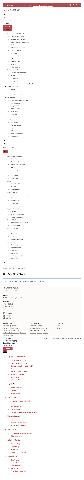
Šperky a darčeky (15, 67)
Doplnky (10, 58)
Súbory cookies (12, 330)
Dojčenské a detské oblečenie (16, 34)
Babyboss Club (12, 119)
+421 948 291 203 (13, 5)
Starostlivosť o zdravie (17, 94)
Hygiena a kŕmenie (13, 86)
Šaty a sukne (14, 53)
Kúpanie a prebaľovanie (17, 92)
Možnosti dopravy (14, 333)
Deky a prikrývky (15, 108)
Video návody (14, 136)
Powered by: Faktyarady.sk (51, 338)
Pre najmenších (15, 81)
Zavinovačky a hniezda (17, 117)
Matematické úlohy (16, 125)
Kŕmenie (13, 89)
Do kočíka (13, 64)
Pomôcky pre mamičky (17, 133)
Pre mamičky (12, 97)
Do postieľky (14, 111)
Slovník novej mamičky (46, 6)
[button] (5, 17)
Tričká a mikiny (15, 56)
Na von (13, 75)
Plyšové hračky (15, 78)
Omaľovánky (14, 122)
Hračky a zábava (13, 70)
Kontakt (59, 328)
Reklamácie (10, 335)
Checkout (8, 348)
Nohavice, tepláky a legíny (18, 47)
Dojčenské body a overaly (18, 39)
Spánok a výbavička (13, 106)
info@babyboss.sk (26, 5)
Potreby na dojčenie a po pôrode (19, 100)
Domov (5, 268)
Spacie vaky (14, 114)
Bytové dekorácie (15, 61)
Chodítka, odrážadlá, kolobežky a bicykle (22, 83)
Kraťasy (13, 45)
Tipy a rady (36, 6)
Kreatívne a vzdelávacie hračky (19, 72)
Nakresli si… (14, 130)
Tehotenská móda (15, 103)
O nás (58, 326)
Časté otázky (7, 326)
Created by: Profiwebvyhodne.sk (71, 338)
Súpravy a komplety (16, 50)
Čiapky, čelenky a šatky (17, 36)
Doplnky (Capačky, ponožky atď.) (20, 42)
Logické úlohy (14, 128)
